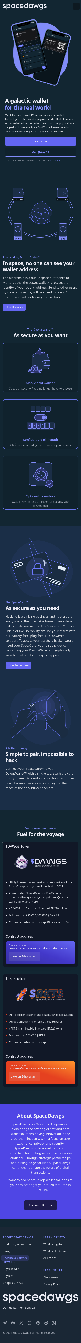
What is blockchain (55, 1251)
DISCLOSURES (56, 160)
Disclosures (50, 1277)
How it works (14, 307)
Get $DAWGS (40, 152)
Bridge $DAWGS (13, 1283)
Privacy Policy (52, 1284)
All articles (50, 1258)
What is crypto (52, 1244)
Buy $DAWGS (11, 1269)
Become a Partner (40, 1205)
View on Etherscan (24, 956)
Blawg (7, 1251)
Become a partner (15, 1258)
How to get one (18, 665)
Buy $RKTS (9, 1276)
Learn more (40, 141)
